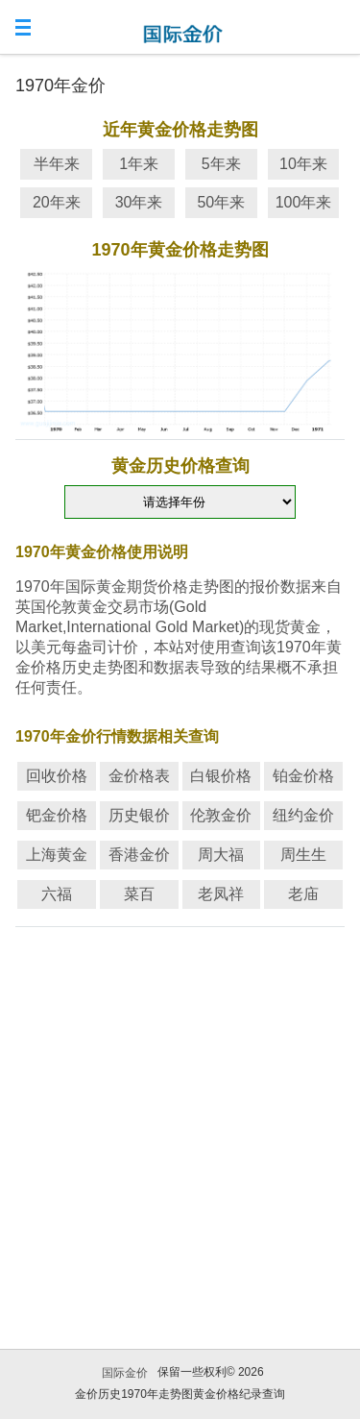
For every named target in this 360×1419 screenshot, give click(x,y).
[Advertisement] (180, 1114)
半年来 (57, 164)
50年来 (221, 202)
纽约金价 (303, 815)
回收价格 (56, 776)
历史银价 (139, 815)
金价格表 (139, 776)
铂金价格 (303, 776)
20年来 (57, 202)
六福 (56, 894)
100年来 (304, 202)
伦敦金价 (221, 815)
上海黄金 (56, 854)
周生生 (303, 854)
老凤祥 (221, 894)
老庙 (303, 894)
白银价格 (221, 776)
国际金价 (125, 1373)
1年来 (138, 164)
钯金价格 (56, 815)
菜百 (139, 894)
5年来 (221, 164)
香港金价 (139, 854)
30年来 (139, 202)
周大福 (221, 854)
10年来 (303, 164)
